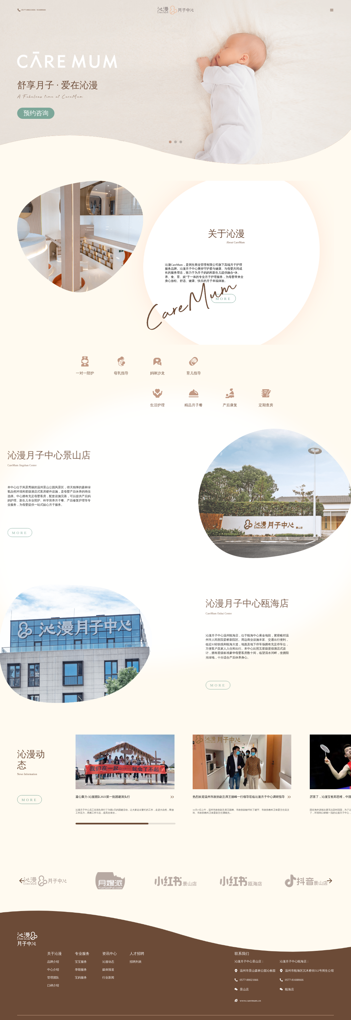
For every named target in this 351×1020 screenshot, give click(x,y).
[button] (170, 142)
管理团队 (53, 977)
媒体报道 (108, 969)
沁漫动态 (108, 961)
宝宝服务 (81, 961)
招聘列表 (136, 961)
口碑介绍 (53, 985)
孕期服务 (81, 969)
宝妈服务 (81, 977)
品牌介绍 (53, 961)
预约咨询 (35, 113)
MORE (280, 685)
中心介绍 (53, 969)
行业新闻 (108, 977)
